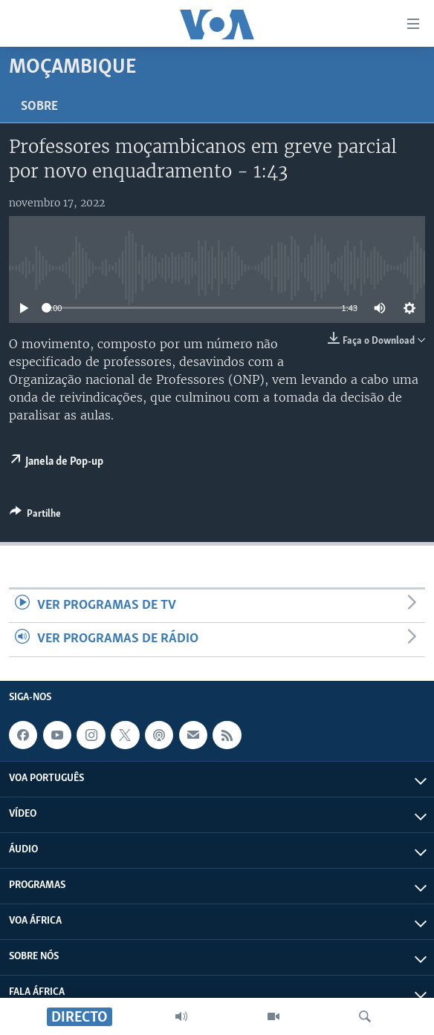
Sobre (39, 106)
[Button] (35, 516)
